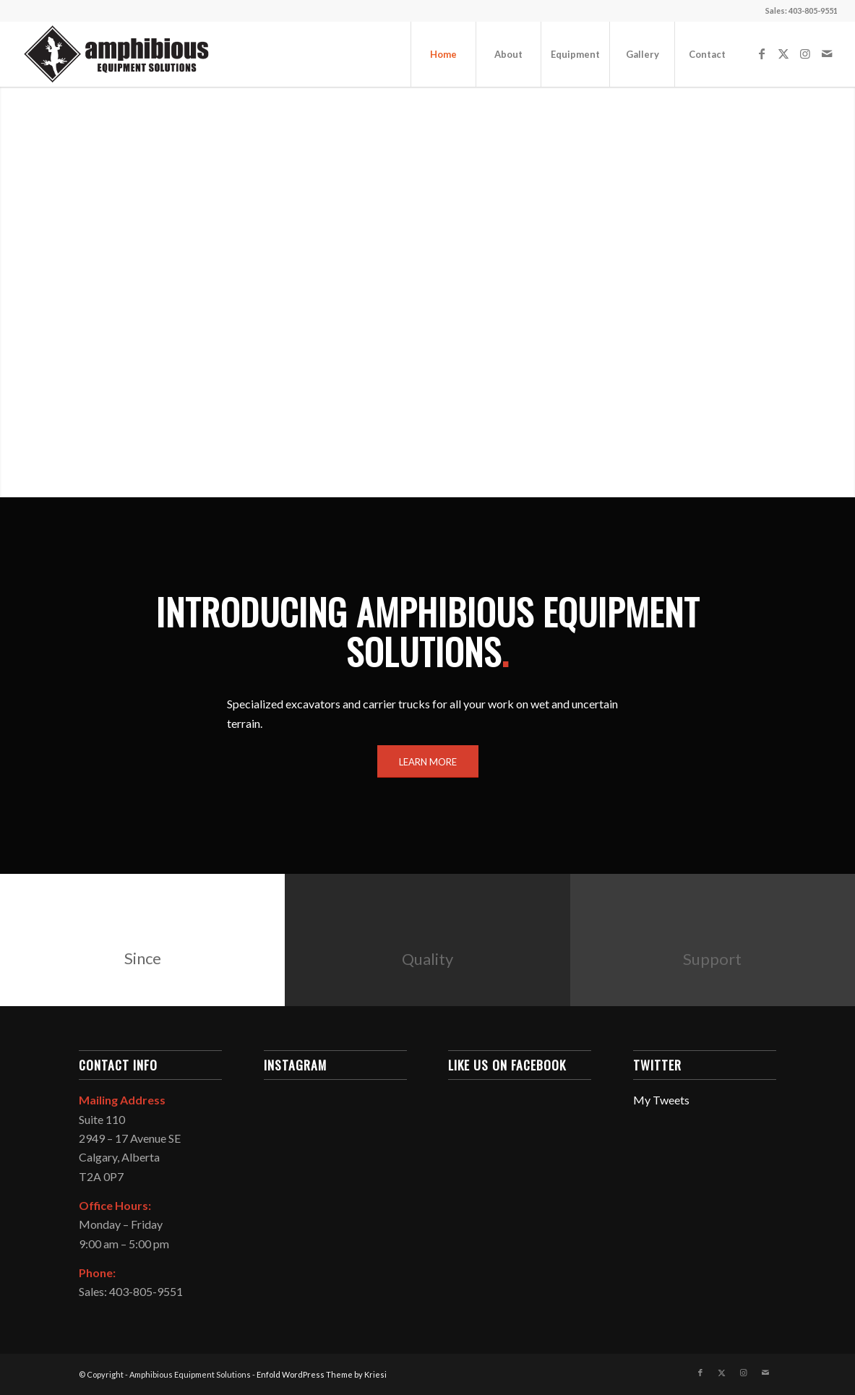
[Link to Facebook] (762, 53)
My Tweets (661, 1100)
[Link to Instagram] (805, 53)
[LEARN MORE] (427, 761)
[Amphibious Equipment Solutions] (115, 54)
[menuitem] (443, 54)
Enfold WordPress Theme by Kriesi (322, 1374)
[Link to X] (783, 53)
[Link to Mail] (827, 53)
